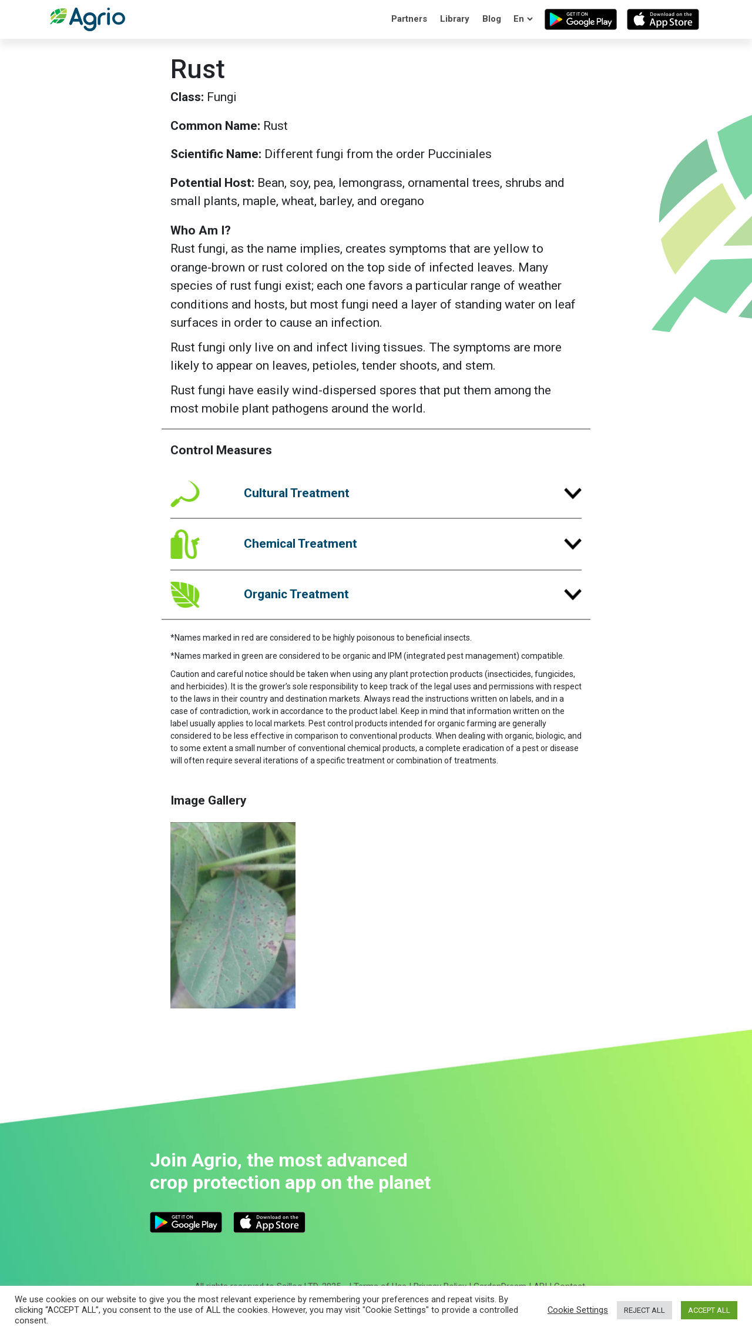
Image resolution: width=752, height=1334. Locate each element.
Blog (491, 19)
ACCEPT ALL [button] (709, 1310)
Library (454, 19)
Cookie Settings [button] (578, 1310)
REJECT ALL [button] (644, 1310)
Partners (409, 19)
